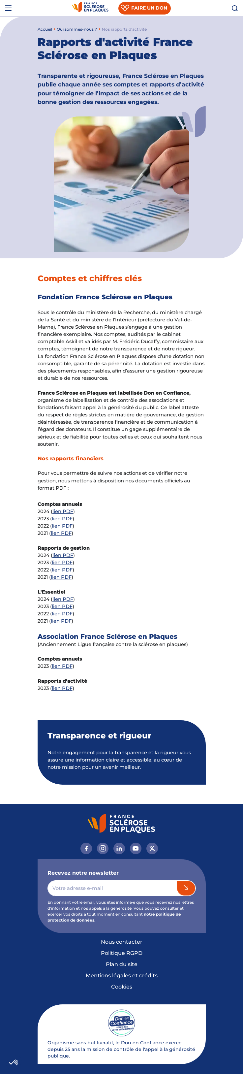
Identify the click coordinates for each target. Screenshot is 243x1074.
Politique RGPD (121, 953)
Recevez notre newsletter (83, 873)
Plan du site (121, 964)
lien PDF (62, 511)
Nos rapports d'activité (124, 29)
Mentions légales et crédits (122, 975)
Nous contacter (121, 942)
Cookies (121, 987)
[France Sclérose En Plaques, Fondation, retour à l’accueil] (90, 8)
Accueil (45, 29)
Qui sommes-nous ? (77, 29)
